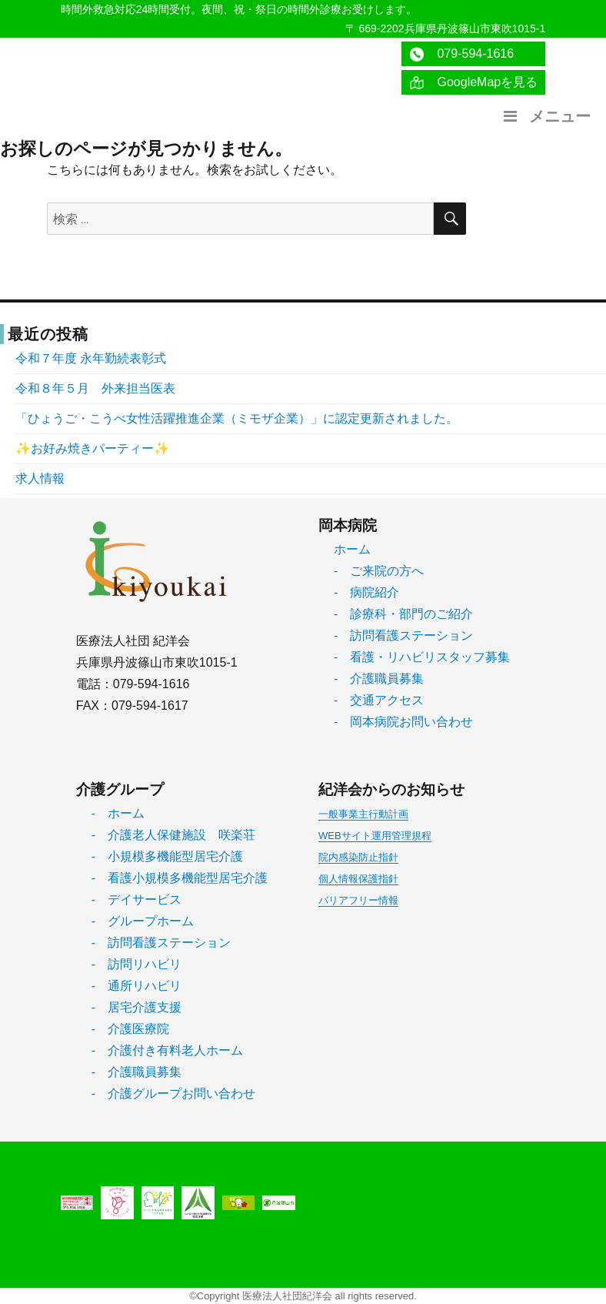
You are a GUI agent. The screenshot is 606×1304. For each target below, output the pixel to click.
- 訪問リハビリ (136, 964)
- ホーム (118, 813)
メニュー (545, 116)
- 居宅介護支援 (136, 1007)
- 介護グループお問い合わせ (173, 1093)
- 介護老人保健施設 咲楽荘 (173, 834)
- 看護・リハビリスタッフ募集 (422, 657)
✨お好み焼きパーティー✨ (92, 448)
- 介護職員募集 (379, 678)
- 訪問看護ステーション (403, 635)
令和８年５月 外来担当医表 (95, 388)
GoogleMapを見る (473, 82)
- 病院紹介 (366, 592)
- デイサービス (136, 899)
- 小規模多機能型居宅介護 (167, 856)
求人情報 (40, 478)
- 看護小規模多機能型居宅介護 (180, 877)
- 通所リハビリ (136, 985)
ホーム (352, 549)
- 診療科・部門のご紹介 (403, 613)
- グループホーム (143, 921)
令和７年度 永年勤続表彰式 (90, 358)
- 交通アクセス (379, 700)
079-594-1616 (461, 54)
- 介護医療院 (130, 1028)
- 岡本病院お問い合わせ (403, 721)
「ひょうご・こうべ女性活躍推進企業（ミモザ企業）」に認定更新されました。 (236, 418)
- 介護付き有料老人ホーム (167, 1050)
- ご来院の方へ (379, 570)
